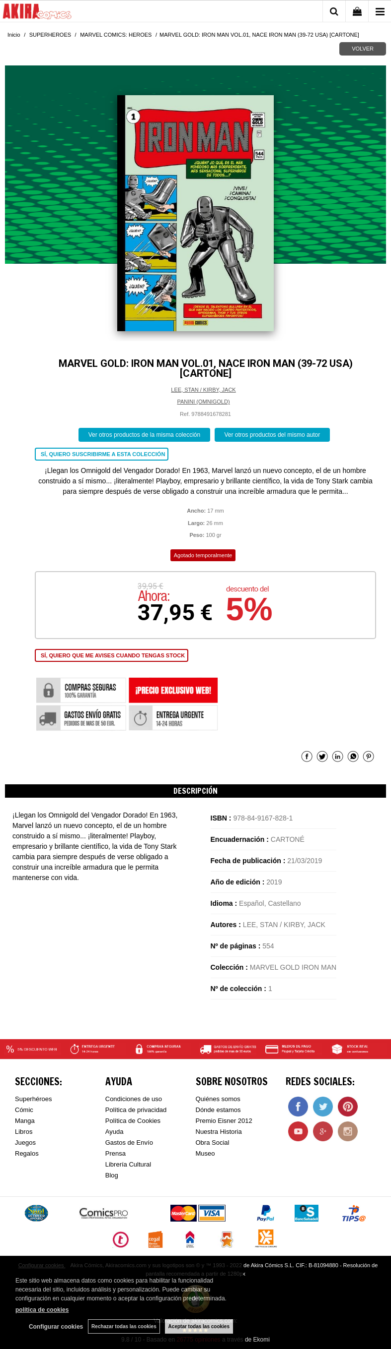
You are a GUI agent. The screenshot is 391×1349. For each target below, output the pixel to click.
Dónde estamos (218, 1110)
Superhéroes (33, 1099)
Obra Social (213, 1142)
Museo (205, 1153)
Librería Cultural (128, 1164)
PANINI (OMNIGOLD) (203, 402)
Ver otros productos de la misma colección (144, 434)
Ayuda (114, 1131)
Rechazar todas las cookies (123, 1326)
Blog (111, 1175)
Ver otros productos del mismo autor (272, 434)
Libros (23, 1131)
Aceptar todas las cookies (199, 1326)
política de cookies (42, 1309)
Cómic (24, 1110)
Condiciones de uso (133, 1099)
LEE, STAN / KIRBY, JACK (203, 390)
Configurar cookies (56, 1326)
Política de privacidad (136, 1110)
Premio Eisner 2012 (224, 1120)
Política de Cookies (132, 1120)
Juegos (25, 1142)
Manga (25, 1120)
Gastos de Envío (129, 1142)
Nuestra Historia (219, 1131)
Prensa (115, 1153)
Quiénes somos (218, 1099)
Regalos (27, 1153)
